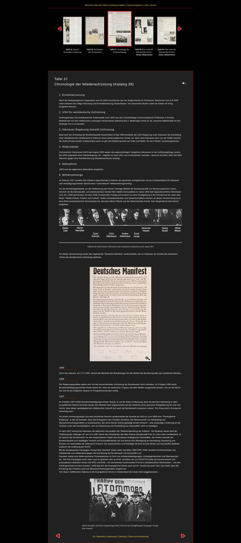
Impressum (112, 536)
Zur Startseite (99, 536)
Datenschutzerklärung (138, 536)
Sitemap (122, 536)
